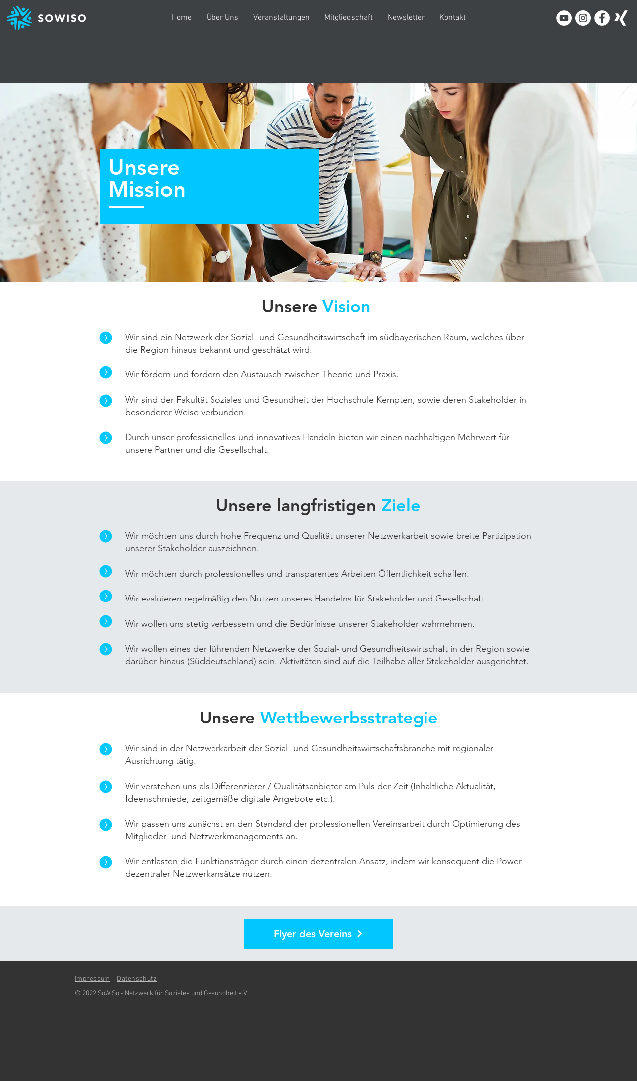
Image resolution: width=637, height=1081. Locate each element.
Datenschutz (137, 979)
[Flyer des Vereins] (318, 934)
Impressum (92, 979)
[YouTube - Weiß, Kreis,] (564, 18)
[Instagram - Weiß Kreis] (583, 18)
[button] (222, 18)
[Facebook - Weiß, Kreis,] (602, 18)
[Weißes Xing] (621, 18)
